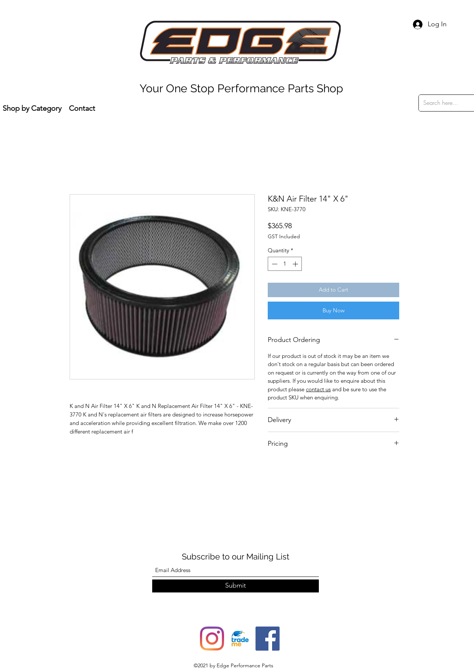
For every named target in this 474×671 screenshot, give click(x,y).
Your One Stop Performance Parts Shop (241, 88)
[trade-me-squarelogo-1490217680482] (240, 639)
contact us (318, 389)
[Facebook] (268, 639)
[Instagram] (212, 639)
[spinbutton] (285, 264)
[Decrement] (274, 264)
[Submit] (235, 585)
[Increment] (296, 264)
